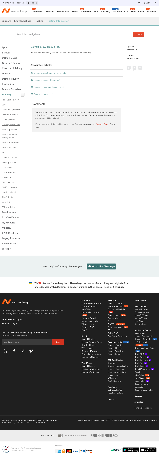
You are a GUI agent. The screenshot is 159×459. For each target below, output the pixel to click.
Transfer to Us (120, 11)
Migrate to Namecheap (91, 357)
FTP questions (8, 182)
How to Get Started (143, 336)
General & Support (12, 63)
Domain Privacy (115, 303)
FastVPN (6, 248)
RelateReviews (143, 360)
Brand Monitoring (144, 369)
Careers (138, 396)
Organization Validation (118, 366)
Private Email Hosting (91, 354)
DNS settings (7, 167)
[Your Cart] (139, 2)
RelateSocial (142, 357)
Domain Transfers (11, 89)
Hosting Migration (10, 192)
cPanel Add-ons (9, 147)
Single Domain (114, 375)
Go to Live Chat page (101, 266)
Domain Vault (9, 58)
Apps (4, 47)
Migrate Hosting (115, 348)
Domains (37, 11)
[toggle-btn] (22, 95)
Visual (137, 372)
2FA (109, 330)
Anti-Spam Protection (117, 336)
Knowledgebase (22, 21)
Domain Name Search (91, 303)
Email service (9, 212)
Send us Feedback (143, 408)
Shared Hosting (88, 339)
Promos (112, 399)
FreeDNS (85, 330)
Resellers (112, 387)
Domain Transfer (88, 306)
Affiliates (6, 228)
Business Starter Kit (146, 339)
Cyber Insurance (118, 327)
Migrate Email (114, 354)
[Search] (154, 2)
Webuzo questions (10, 115)
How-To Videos (141, 315)
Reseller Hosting (88, 345)
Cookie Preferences (150, 420)
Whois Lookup (87, 324)
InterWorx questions (11, 110)
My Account (8, 222)
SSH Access (7, 177)
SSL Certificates (10, 217)
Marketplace (140, 333)
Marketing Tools (89, 11)
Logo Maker (142, 381)
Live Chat (139, 321)
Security (105, 11)
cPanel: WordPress (10, 143)
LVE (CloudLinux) (9, 172)
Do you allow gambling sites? (47, 80)
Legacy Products (11, 238)
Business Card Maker (144, 390)
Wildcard (112, 378)
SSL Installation (8, 207)
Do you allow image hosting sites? (49, 87)
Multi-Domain (114, 381)
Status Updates (141, 309)
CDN (110, 321)
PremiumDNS (9, 243)
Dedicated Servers (89, 351)
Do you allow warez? (43, 94)
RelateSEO (141, 354)
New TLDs (86, 309)
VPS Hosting (87, 348)
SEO (4, 105)
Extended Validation (117, 372)
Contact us (8, 3)
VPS (4, 152)
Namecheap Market (90, 321)
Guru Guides (141, 300)
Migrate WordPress (90, 372)
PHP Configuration (10, 100)
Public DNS (113, 333)
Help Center (137, 11)
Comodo (112, 363)
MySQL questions (10, 187)
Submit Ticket (141, 318)
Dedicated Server (10, 157)
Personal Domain (89, 318)
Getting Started (8, 120)
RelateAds (141, 363)
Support (6, 21)
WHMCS (6, 202)
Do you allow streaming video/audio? (50, 73)
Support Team (102, 124)
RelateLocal (141, 366)
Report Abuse (141, 324)
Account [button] (151, 11)
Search (138, 34)
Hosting (49, 11)
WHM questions (9, 162)
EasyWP (6, 52)
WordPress (63, 11)
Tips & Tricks (7, 197)
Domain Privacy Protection (10, 81)
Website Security (118, 306)
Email (75, 11)
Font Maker (142, 378)
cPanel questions (9, 130)
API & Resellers (10, 233)
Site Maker (142, 375)
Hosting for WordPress (91, 342)
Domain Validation (116, 369)
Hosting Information (58, 21)
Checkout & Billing (12, 68)
